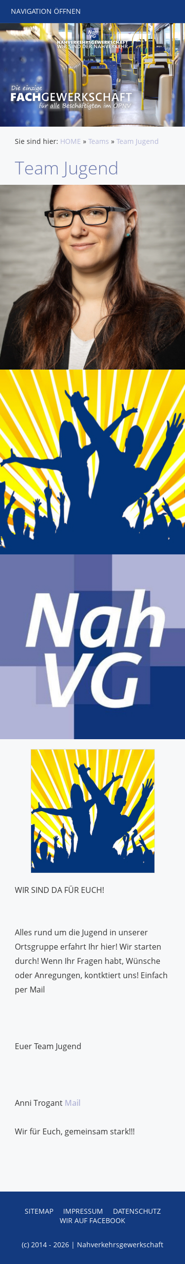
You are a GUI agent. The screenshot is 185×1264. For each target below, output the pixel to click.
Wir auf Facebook (92, 1220)
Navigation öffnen (46, 11)
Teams (98, 141)
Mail (72, 1102)
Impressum (83, 1211)
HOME (70, 141)
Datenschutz (137, 1211)
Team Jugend (137, 141)
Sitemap (39, 1211)
